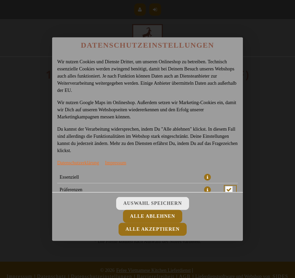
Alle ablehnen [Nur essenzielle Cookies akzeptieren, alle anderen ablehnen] (152, 216)
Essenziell (69, 176)
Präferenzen (71, 189)
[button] (207, 177)
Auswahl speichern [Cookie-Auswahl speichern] (152, 203)
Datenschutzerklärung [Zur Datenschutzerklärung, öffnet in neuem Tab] (78, 162)
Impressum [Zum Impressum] (115, 162)
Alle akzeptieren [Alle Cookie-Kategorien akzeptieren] (153, 229)
